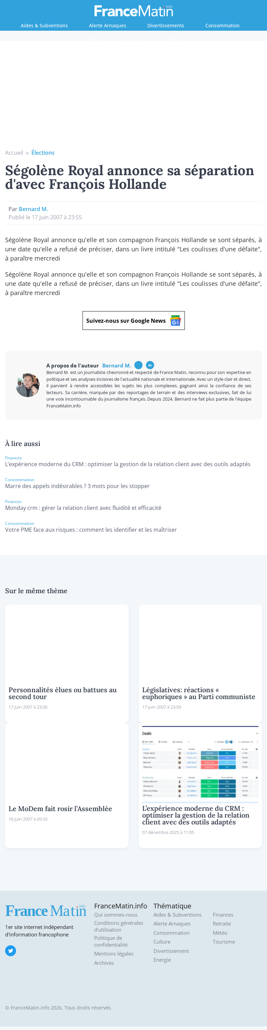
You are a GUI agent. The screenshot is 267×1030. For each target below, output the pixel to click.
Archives (104, 963)
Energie (93, 40)
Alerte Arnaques (107, 25)
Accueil (14, 152)
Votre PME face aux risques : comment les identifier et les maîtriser (91, 529)
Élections (43, 152)
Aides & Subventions (44, 25)
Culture (161, 941)
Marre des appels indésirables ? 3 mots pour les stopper (77, 486)
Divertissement (171, 951)
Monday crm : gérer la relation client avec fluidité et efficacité (83, 508)
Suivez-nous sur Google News (133, 320)
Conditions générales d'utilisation (118, 926)
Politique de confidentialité (111, 941)
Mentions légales (113, 953)
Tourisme (224, 941)
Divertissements (165, 25)
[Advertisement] (133, 97)
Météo (220, 933)
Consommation (222, 25)
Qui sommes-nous (115, 914)
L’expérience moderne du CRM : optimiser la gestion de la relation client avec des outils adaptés (128, 464)
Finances (133, 40)
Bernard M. (33, 209)
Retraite (173, 40)
